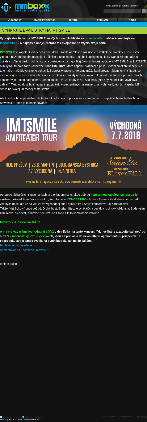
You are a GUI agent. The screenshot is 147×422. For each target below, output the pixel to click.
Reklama (103, 20)
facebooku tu (9, 43)
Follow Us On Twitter (11, 417)
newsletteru (97, 38)
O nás (132, 20)
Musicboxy (15, 20)
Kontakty (135, 6)
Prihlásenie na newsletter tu (18, 245)
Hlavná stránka (112, 6)
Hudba (73, 20)
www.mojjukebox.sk (8, 419)
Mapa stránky (141, 417)
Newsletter (125, 6)
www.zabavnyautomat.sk (28, 419)
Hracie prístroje (44, 20)
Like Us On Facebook (34, 417)
